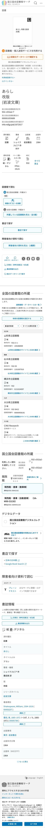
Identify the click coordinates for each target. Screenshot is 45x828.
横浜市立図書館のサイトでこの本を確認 (24, 393)
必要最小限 (12, 824)
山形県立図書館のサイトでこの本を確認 (24, 350)
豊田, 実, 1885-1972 (12, 717)
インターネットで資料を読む (13, 794)
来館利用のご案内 (34, 478)
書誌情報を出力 (11, 269)
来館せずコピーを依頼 (13, 202)
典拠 (23, 713)
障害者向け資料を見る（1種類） (22, 245)
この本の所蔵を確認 (32, 441)
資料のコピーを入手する (11, 797)
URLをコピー (15, 258)
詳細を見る (11, 817)
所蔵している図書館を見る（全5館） (22, 214)
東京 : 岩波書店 (9, 735)
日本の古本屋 (12, 560)
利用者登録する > (8, 77)
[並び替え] (11, 326)
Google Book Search (16, 563)
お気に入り (7, 258)
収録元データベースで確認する (22, 56)
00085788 (13, 720)
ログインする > (7, 81)
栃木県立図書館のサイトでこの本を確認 (24, 373)
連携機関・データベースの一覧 (29, 304)
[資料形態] (30, 326)
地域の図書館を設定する (27, 318)
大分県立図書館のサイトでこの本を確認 (24, 416)
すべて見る (37, 162)
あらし (6, 651)
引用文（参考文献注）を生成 (16, 265)
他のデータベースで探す (14, 274)
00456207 (7, 709)
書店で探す (22, 230)
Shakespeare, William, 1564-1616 (18, 706)
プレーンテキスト (12, 589)
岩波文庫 (7, 696)
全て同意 (33, 824)
